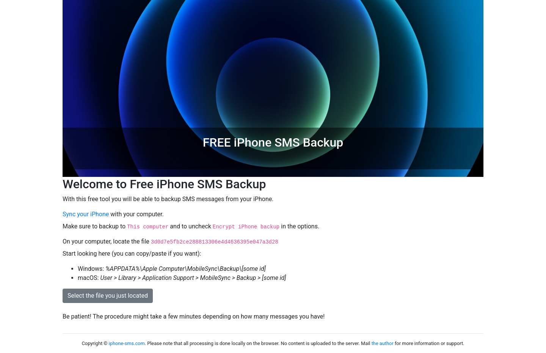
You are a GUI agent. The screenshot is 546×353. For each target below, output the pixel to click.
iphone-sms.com (127, 343)
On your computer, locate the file (170, 241)
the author (383, 343)
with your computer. (113, 214)
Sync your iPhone (86, 214)
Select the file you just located (107, 295)
